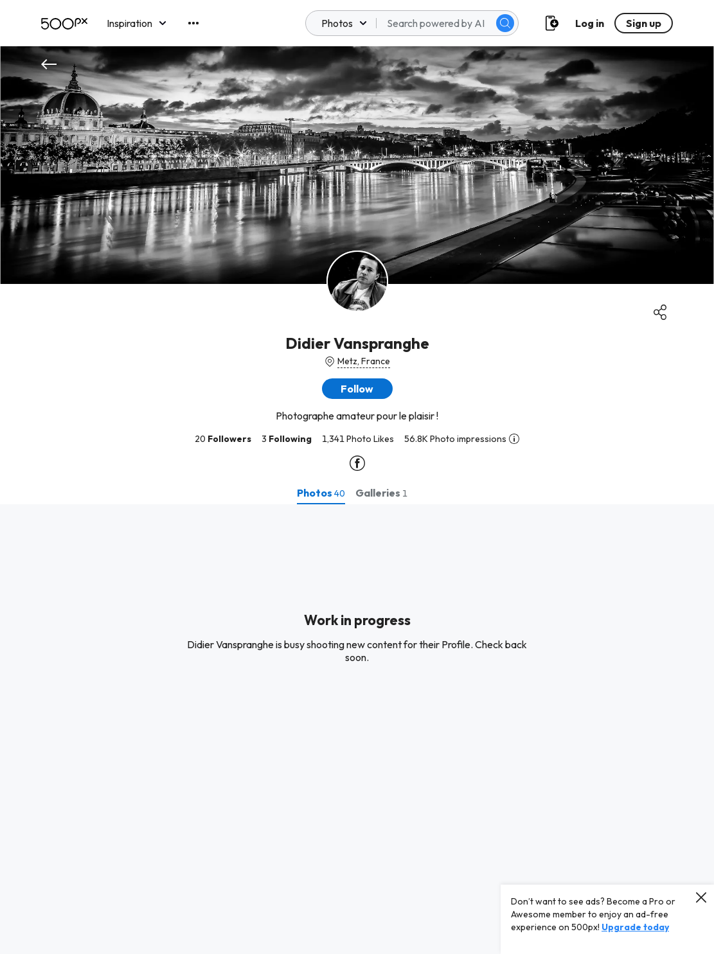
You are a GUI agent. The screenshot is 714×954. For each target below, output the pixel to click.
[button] (357, 388)
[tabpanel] (357, 729)
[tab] (321, 492)
